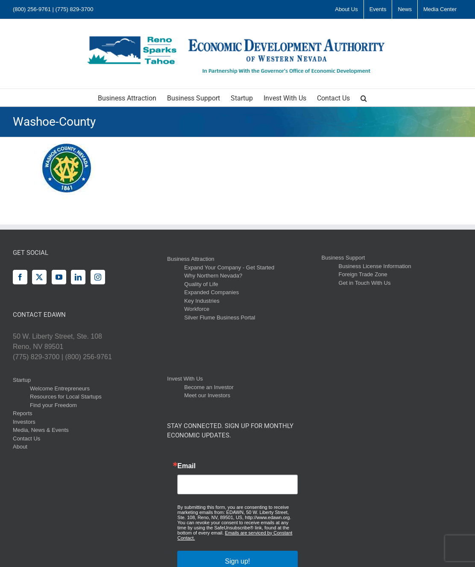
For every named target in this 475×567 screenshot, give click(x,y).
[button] (364, 97)
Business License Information (375, 266)
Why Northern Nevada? (213, 275)
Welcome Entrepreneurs (60, 388)
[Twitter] (39, 277)
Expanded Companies (211, 292)
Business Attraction (190, 259)
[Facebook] (20, 277)
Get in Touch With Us (365, 283)
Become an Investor (209, 387)
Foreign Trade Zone (363, 274)
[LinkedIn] (78, 277)
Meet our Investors (207, 395)
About (20, 446)
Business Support (343, 257)
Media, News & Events (41, 430)
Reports (22, 413)
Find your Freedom (53, 405)
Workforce (196, 309)
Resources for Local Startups (66, 396)
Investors (24, 422)
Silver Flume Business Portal (219, 317)
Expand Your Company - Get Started (229, 267)
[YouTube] (59, 277)
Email (186, 466)
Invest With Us (185, 378)
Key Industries (201, 301)
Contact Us (26, 438)
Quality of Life (201, 284)
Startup (22, 380)
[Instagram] (98, 277)
